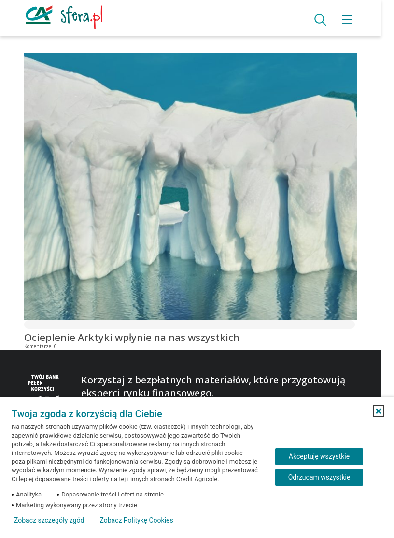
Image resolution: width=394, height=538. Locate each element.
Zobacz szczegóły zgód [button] (49, 520)
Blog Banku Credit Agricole (66, 39)
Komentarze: (41, 346)
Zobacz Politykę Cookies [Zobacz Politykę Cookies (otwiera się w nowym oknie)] (136, 520)
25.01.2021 (71, 346)
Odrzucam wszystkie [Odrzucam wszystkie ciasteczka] (319, 477)
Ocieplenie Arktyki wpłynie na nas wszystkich (131, 337)
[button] (378, 411)
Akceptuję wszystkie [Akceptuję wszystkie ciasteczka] (319, 456)
